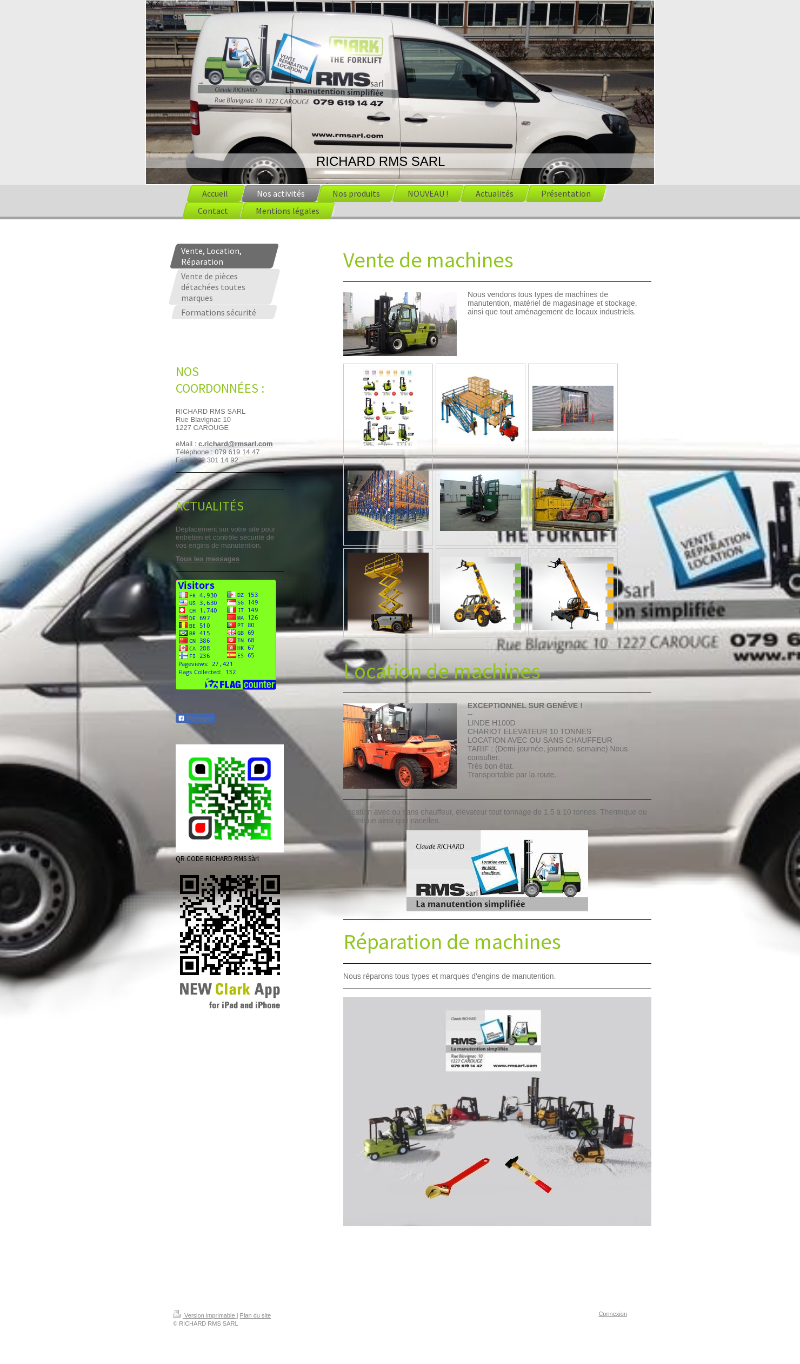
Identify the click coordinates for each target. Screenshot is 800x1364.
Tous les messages (207, 559)
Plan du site (255, 1315)
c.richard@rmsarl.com (235, 444)
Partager (195, 718)
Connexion (612, 1314)
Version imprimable (205, 1315)
